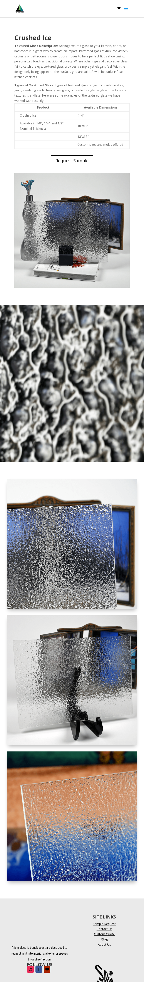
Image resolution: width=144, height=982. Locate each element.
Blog (104, 939)
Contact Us (104, 929)
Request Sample (72, 161)
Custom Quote (104, 934)
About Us (104, 944)
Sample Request (104, 924)
